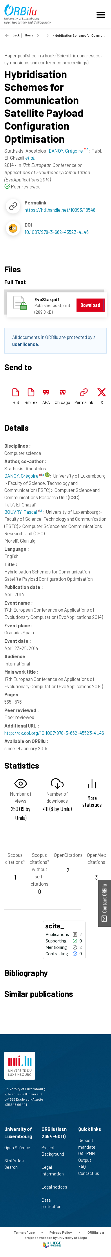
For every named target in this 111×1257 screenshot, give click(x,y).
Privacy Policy (61, 1232)
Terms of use (24, 1232)
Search (13, 1167)
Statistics (16, 1160)
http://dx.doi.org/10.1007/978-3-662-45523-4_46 (54, 733)
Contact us (91, 1173)
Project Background (52, 1154)
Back (16, 35)
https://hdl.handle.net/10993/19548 (60, 210)
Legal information (52, 1173)
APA (46, 402)
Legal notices (54, 1190)
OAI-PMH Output (87, 1157)
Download (90, 304)
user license (25, 344)
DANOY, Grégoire (24, 476)
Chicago (62, 402)
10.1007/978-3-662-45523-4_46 (57, 232)
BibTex (30, 402)
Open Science (17, 1151)
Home (29, 35)
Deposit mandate (89, 1144)
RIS (15, 402)
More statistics (92, 801)
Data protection (53, 1203)
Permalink (83, 402)
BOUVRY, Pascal (23, 512)
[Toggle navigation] (101, 14)
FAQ (84, 1166)
